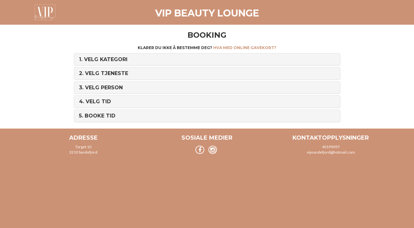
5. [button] (97, 116)
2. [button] (103, 73)
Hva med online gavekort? (244, 47)
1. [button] (103, 59)
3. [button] (101, 88)
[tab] (207, 60)
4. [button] (95, 101)
